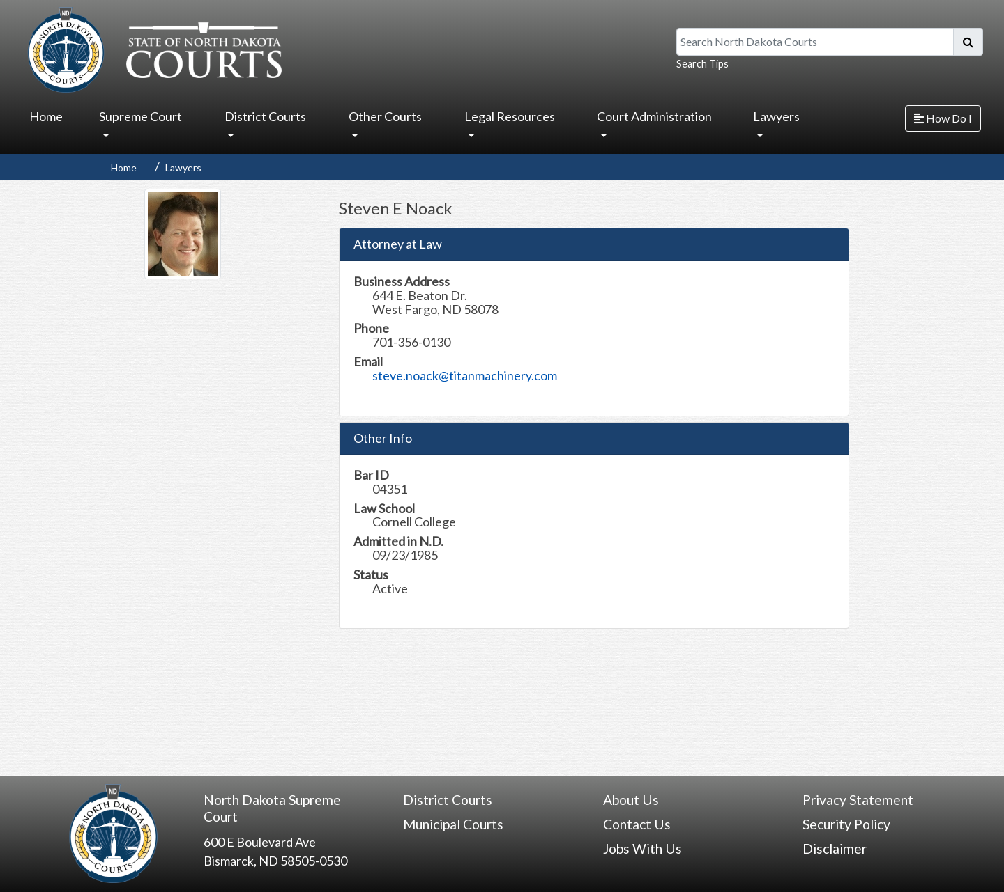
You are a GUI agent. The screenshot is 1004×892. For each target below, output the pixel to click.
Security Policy (846, 824)
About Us (631, 800)
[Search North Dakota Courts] (815, 42)
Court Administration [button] (654, 116)
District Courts (447, 800)
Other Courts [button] (385, 116)
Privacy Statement (858, 800)
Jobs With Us (642, 848)
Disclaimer (835, 848)
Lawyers (183, 167)
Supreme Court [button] (140, 116)
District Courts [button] (265, 116)
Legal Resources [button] (509, 116)
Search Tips (702, 64)
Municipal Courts (453, 824)
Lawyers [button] (776, 116)
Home (46, 116)
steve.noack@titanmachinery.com (464, 375)
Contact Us (637, 824)
